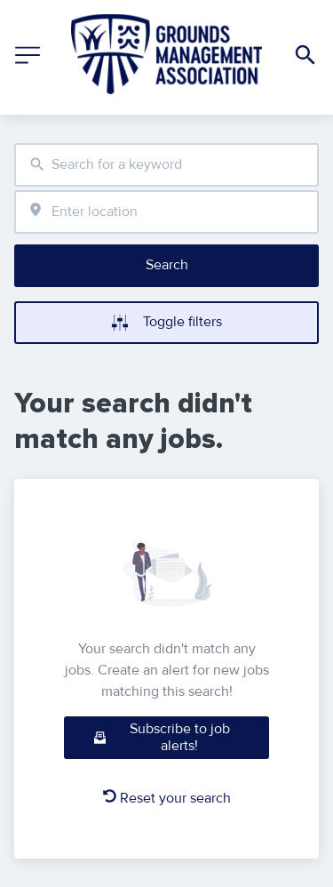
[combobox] (166, 165)
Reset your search (167, 798)
